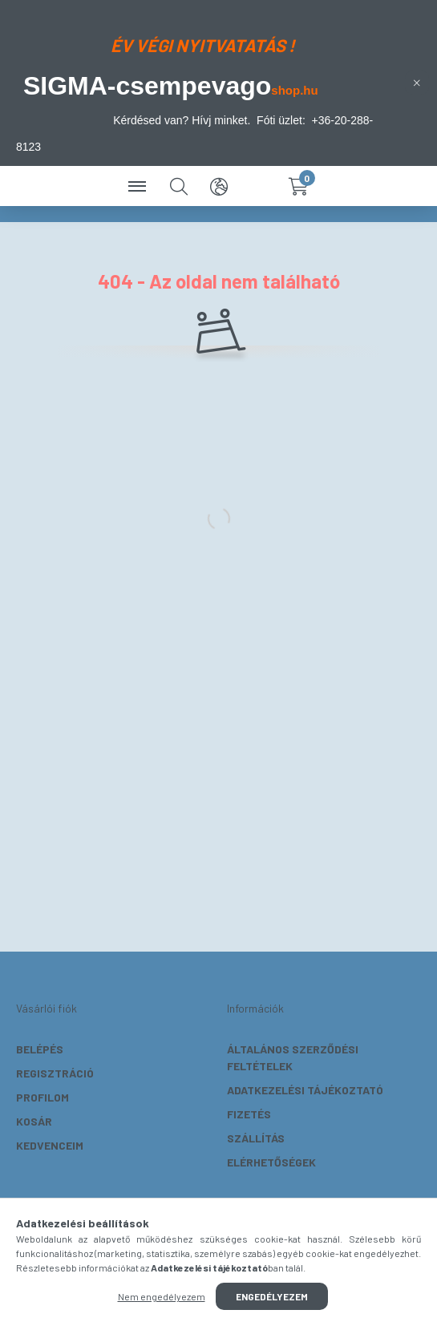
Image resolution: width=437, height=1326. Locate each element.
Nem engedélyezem (161, 1296)
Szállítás (256, 1138)
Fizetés (249, 1114)
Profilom (42, 1097)
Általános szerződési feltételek (292, 1057)
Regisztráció (55, 1073)
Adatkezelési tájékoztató (305, 1090)
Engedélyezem (272, 1296)
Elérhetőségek (271, 1162)
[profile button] (259, 186)
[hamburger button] (139, 186)
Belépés (39, 1049)
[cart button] (299, 186)
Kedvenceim (49, 1145)
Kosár (34, 1121)
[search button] (179, 186)
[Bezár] (417, 83)
